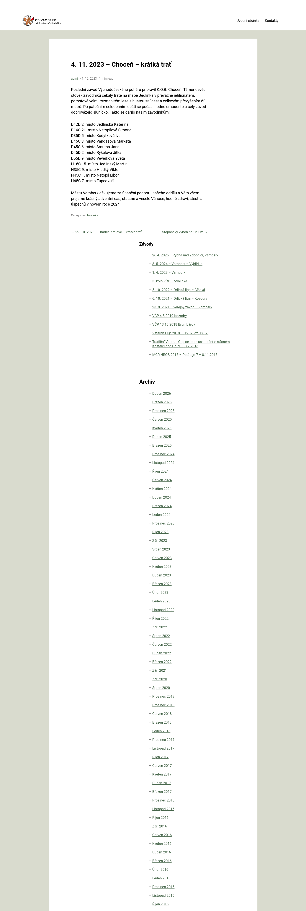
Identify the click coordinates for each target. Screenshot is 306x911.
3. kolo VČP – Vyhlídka (220, 106)
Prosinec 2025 (221, 303)
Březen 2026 (220, 294)
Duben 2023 (219, 467)
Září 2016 (217, 718)
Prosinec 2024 (221, 346)
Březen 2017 (220, 683)
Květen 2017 (219, 666)
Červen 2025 (220, 311)
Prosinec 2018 (221, 597)
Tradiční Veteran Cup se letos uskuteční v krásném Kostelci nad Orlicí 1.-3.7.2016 (223, 218)
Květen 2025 (219, 320)
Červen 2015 (220, 813)
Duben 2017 (219, 675)
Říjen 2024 (218, 363)
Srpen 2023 (219, 441)
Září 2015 (217, 805)
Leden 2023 (219, 493)
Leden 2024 (219, 406)
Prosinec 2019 (221, 588)
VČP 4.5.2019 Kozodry (220, 171)
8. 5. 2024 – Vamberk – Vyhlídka (225, 80)
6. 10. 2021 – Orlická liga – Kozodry (220, 138)
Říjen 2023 (218, 424)
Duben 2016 (219, 744)
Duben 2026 (219, 285)
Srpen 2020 (219, 580)
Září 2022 (217, 519)
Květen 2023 (219, 458)
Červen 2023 (220, 450)
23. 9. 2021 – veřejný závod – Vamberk (222, 155)
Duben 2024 (219, 389)
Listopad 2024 (221, 354)
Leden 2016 (219, 770)
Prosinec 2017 (221, 631)
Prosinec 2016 (221, 692)
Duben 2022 (219, 545)
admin (68, 64)
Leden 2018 (219, 623)
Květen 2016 (219, 735)
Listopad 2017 (221, 640)
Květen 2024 (219, 380)
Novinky (85, 207)
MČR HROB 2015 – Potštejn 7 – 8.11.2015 (225, 242)
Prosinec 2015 (221, 779)
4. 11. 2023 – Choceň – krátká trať (114, 50)
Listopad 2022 (221, 502)
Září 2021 (217, 562)
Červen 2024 (220, 372)
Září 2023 (217, 432)
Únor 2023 (218, 484)
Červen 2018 (220, 606)
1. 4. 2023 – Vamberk (219, 93)
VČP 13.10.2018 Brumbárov (222, 184)
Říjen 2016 (218, 709)
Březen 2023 (220, 476)
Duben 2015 (219, 822)
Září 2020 (217, 571)
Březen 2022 (220, 554)
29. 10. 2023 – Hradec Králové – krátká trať (99, 224)
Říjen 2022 (218, 510)
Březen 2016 (220, 753)
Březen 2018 (220, 614)
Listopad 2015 (221, 787)
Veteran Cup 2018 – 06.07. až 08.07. (225, 197)
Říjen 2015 (218, 796)
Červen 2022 (220, 536)
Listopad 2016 (221, 701)
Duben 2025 (219, 329)
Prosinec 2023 (221, 415)
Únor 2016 (218, 761)
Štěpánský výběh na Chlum (166, 224)
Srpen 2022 (219, 528)
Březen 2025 (220, 337)
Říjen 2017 (218, 649)
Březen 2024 (220, 398)
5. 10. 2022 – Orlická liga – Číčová (220, 121)
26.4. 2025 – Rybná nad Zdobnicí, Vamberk (225, 64)
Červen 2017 (220, 657)
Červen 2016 (220, 727)
